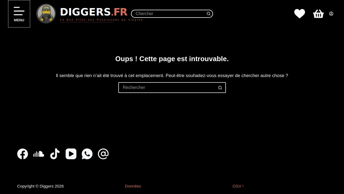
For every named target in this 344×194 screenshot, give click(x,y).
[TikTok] (54, 153)
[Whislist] (299, 13)
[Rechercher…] (168, 14)
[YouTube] (71, 153)
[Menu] (19, 13)
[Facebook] (22, 153)
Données (133, 186)
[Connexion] (331, 14)
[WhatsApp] (87, 153)
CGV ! (238, 186)
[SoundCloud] (38, 153)
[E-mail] (103, 153)
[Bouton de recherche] (209, 14)
